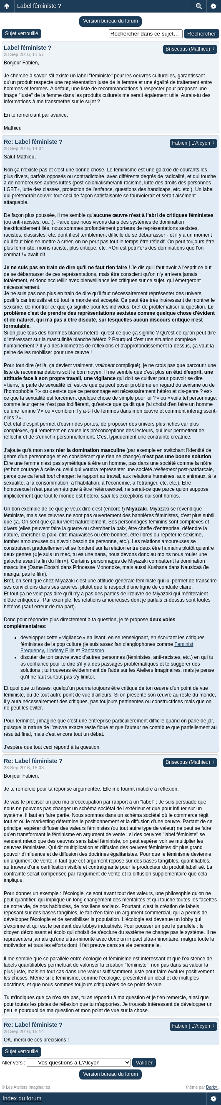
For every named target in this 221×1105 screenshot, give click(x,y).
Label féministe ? (39, 6)
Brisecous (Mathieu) (190, 49)
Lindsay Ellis (60, 650)
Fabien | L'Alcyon (193, 143)
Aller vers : (13, 1063)
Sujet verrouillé (21, 33)
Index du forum (22, 1098)
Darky (212, 1087)
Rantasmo (92, 650)
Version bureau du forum (110, 21)
